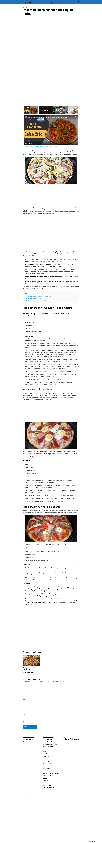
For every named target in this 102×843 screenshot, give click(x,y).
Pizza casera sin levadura (34, 298)
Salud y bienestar (47, 785)
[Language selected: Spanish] (93, 841)
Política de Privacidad (28, 737)
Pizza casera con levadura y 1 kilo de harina (39, 296)
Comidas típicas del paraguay (50, 744)
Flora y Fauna (46, 753)
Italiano (44, 770)
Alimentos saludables (48, 737)
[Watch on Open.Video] (31, 143)
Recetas (46, 2)
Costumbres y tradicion (48, 746)
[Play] (60, 110)
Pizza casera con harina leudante (36, 301)
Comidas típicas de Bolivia (49, 739)
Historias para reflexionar (49, 766)
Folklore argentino (47, 756)
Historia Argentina (47, 761)
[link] (26, 117)
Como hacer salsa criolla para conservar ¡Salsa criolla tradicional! (47, 117)
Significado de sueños (64, 2)
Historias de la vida (47, 763)
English (44, 749)
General (44, 758)
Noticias (74, 2)
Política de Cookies (28, 739)
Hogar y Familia (54, 2)
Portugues (45, 780)
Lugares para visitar (48, 775)
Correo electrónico (29, 706)
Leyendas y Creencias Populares (51, 773)
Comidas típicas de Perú (49, 741)
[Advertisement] (51, 29)
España (44, 751)
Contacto (25, 741)
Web (24, 714)
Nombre (25, 699)
